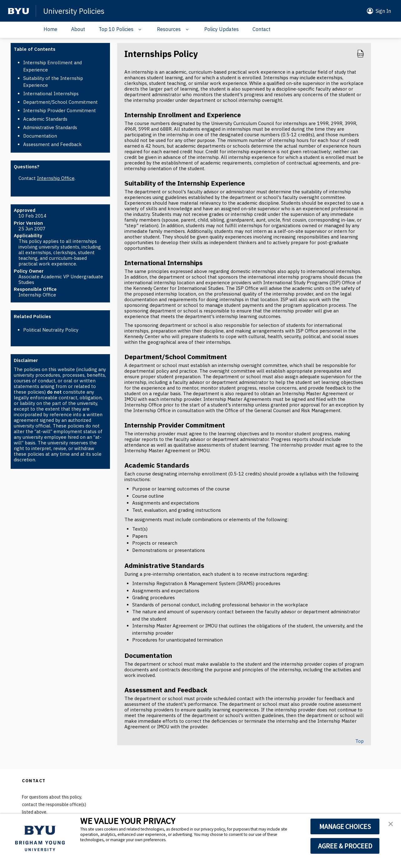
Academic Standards (45, 119)
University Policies (73, 11)
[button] (121, 30)
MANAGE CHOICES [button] (345, 826)
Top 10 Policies (116, 29)
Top (359, 741)
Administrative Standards (50, 127)
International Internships (51, 94)
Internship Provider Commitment (59, 110)
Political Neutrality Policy (50, 330)
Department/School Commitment (60, 102)
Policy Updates (221, 29)
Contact (261, 29)
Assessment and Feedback (52, 144)
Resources (169, 29)
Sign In (383, 11)
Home (50, 29)
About (78, 29)
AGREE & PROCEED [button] (345, 845)
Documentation (40, 136)
